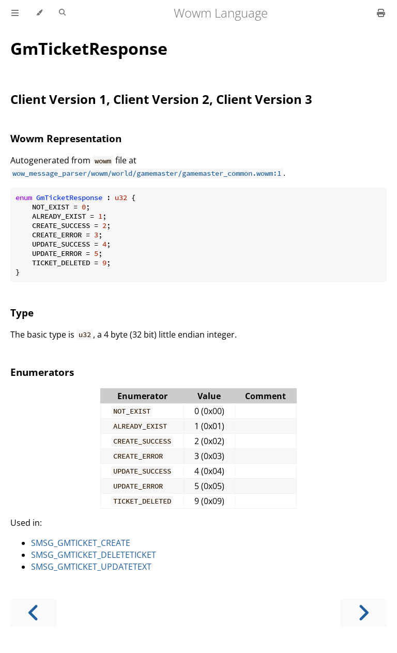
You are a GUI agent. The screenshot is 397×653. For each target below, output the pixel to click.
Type (22, 312)
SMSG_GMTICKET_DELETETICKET (93, 554)
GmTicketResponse (88, 48)
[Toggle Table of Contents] (15, 13)
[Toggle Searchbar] (62, 13)
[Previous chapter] (33, 613)
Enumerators (42, 372)
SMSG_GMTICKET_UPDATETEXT (91, 566)
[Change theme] (39, 13)
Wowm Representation (65, 138)
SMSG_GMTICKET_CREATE (80, 543)
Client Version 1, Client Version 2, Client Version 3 (161, 99)
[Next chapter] (363, 613)
